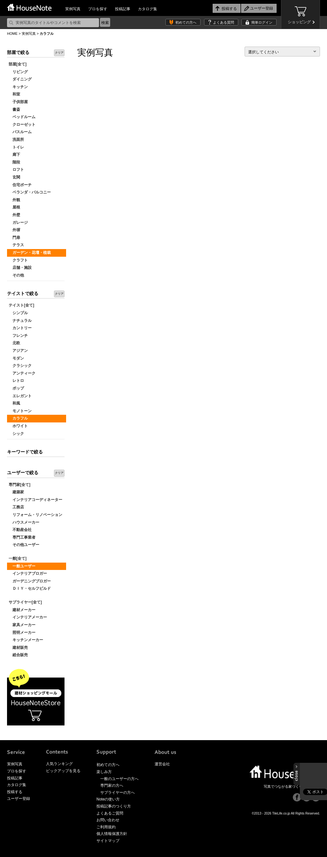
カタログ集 (147, 9)
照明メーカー (22, 632)
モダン (16, 358)
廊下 (14, 154)
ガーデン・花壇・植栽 (30, 252)
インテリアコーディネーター (35, 499)
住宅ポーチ (20, 185)
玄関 (14, 177)
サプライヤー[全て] (25, 602)
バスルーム (20, 132)
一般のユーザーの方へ (119, 779)
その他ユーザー (24, 544)
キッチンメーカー (26, 640)
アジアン (18, 350)
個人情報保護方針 (111, 833)
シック (16, 433)
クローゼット (22, 124)
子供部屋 (18, 102)
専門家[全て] (19, 484)
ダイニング (20, 79)
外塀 (14, 230)
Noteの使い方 (108, 799)
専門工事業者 (22, 537)
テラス (16, 245)
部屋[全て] (18, 64)
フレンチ (18, 335)
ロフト (16, 169)
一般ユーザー (22, 566)
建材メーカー (22, 610)
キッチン (18, 87)
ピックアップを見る (63, 771)
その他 (16, 275)
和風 (14, 403)
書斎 (14, 109)
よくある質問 (223, 22)
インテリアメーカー (28, 617)
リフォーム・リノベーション (35, 514)
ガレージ (18, 222)
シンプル (18, 313)
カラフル (18, 418)
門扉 (14, 237)
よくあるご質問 (109, 813)
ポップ (16, 388)
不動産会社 (20, 529)
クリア (59, 52)
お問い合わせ (107, 820)
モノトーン (20, 411)
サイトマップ (107, 840)
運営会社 (162, 764)
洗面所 (16, 139)
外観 (14, 200)
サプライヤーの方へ (117, 792)
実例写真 (72, 9)
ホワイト (18, 426)
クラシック (20, 365)
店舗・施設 (20, 267)
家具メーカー (22, 625)
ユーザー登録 (18, 798)
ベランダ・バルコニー (30, 192)
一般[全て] (18, 558)
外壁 (14, 215)
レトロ (16, 380)
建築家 (16, 492)
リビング (18, 72)
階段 (14, 162)
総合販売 (18, 655)
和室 (14, 94)
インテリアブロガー (28, 573)
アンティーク (22, 373)
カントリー (20, 328)
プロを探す (97, 9)
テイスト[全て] (21, 305)
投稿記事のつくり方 (113, 806)
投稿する (14, 792)
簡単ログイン (261, 22)
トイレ (16, 147)
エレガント (20, 396)
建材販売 (18, 647)
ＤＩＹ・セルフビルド (30, 588)
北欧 (14, 343)
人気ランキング (59, 764)
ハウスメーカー (24, 522)
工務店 (16, 507)
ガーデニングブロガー (30, 581)
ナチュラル (20, 320)
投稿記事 (122, 9)
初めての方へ (185, 22)
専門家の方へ (111, 785)
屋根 (14, 207)
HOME (12, 33)
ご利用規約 (106, 827)
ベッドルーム (22, 117)
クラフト (18, 260)
